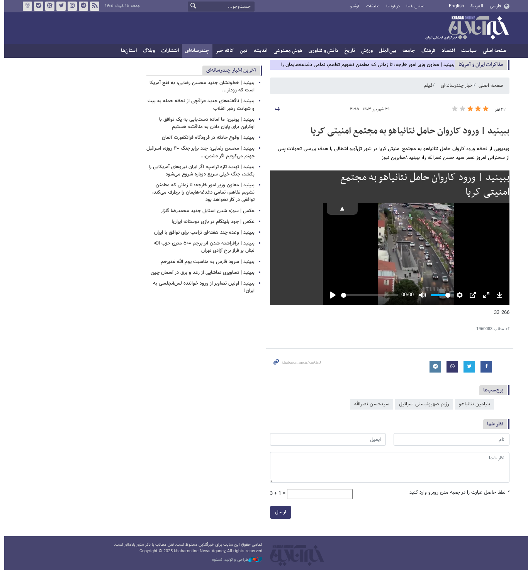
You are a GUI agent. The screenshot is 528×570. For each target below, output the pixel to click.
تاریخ (348, 50)
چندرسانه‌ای (195, 50)
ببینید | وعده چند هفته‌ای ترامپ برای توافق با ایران (202, 232)
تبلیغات (370, 6)
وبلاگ (147, 50)
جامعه (407, 50)
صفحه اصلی (492, 50)
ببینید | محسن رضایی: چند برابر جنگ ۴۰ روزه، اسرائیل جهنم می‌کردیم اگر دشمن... (198, 152)
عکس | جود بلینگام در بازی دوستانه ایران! (211, 222)
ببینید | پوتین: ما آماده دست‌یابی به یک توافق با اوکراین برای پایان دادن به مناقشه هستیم (205, 123)
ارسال (278, 512)
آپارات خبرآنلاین (47, 6)
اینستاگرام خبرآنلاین (70, 6)
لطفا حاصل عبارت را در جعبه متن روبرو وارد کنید (457, 492)
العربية (475, 6)
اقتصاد (446, 50)
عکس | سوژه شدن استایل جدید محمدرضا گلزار (206, 211)
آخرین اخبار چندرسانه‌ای (229, 70)
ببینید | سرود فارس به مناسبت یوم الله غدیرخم (206, 262)
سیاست (467, 50)
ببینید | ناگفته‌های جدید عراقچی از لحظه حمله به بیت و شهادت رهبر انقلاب (199, 104)
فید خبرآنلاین (92, 6)
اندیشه (258, 50)
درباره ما (390, 6)
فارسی (493, 6)
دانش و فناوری (321, 50)
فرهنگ (426, 50)
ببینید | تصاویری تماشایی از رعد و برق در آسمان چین (201, 273)
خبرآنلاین (465, 28)
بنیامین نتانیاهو (472, 404)
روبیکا (25, 6)
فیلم (426, 85)
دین (242, 50)
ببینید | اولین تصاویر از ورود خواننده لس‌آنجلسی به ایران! (202, 287)
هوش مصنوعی (286, 50)
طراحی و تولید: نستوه (235, 560)
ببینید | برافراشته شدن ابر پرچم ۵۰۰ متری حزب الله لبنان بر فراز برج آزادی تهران (202, 247)
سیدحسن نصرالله (369, 404)
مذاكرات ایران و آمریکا (479, 64)
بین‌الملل (385, 50)
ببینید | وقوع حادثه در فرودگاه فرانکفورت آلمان (206, 138)
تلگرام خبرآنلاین (81, 6)
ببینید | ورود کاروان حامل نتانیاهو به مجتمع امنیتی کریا (408, 131)
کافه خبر (223, 50)
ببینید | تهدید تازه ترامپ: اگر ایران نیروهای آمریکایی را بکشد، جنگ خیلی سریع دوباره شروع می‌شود (200, 170)
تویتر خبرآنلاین (59, 6)
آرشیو (352, 6)
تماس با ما (413, 6)
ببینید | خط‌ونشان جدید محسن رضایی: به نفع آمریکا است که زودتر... (200, 86)
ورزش (365, 50)
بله (36, 6)
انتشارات (168, 50)
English (454, 6)
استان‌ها (127, 50)
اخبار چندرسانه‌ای (455, 85)
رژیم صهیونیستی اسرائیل (422, 404)
